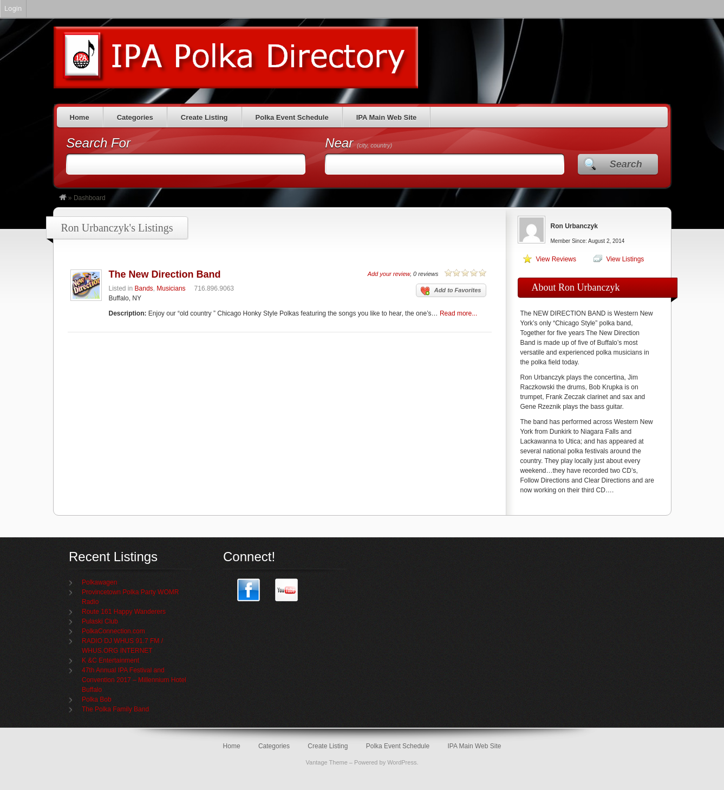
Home (79, 117)
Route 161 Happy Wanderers (124, 611)
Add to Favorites (451, 291)
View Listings (625, 259)
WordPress (401, 762)
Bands (144, 288)
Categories (135, 117)
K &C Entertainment (110, 660)
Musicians (170, 288)
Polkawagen (99, 582)
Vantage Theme (327, 762)
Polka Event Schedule (292, 117)
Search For (98, 143)
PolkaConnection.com (113, 631)
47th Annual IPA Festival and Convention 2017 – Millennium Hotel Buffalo (134, 679)
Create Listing (204, 117)
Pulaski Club (100, 621)
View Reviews (556, 259)
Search (626, 164)
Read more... (458, 313)
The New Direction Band (165, 274)
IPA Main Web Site (386, 117)
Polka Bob (97, 699)
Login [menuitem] (13, 8)
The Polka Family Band (115, 709)
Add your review (389, 274)
